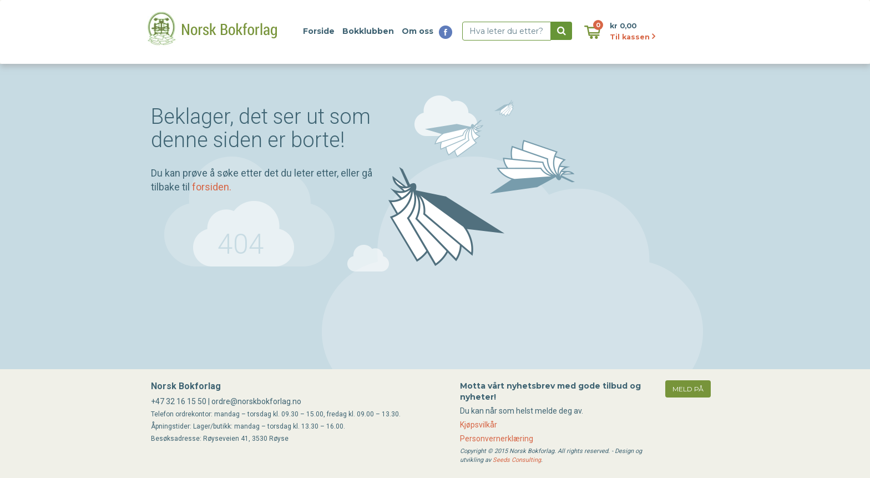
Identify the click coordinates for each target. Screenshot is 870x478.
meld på (688, 389)
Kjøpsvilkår (478, 424)
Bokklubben (368, 31)
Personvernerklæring (496, 438)
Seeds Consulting (517, 460)
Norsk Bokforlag (186, 386)
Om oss (417, 31)
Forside (319, 31)
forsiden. (211, 187)
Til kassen (632, 37)
